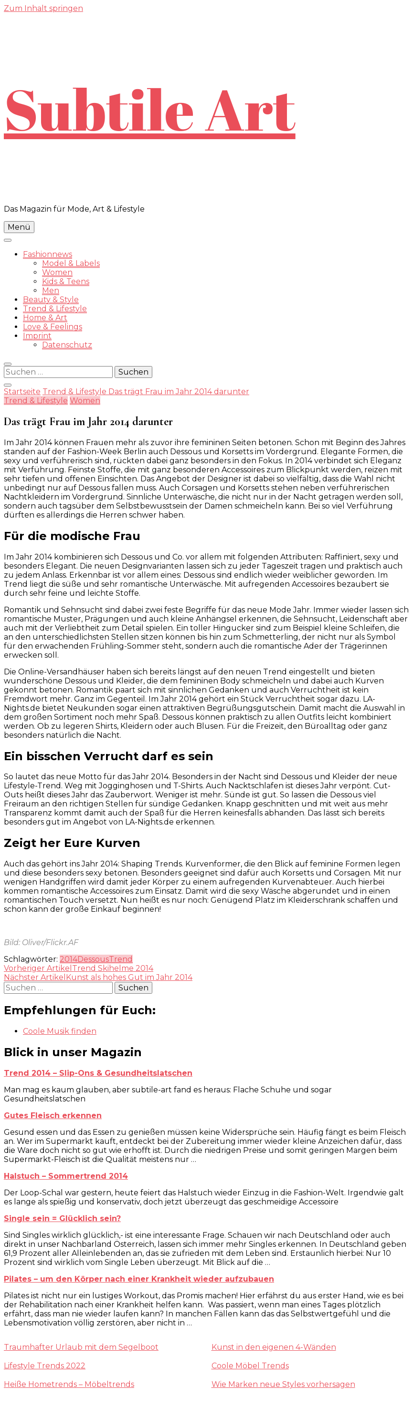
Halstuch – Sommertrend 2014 (66, 1176)
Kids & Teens (65, 281)
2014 (68, 959)
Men (50, 290)
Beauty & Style (51, 299)
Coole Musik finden (59, 1031)
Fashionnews (47, 254)
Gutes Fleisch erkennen (53, 1115)
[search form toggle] (7, 364)
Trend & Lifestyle (55, 308)
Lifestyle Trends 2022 (44, 1365)
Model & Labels (71, 263)
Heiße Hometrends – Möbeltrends (69, 1384)
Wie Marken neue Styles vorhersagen (283, 1384)
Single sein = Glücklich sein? (62, 1218)
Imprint (37, 335)
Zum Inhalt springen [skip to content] (43, 8)
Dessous (93, 959)
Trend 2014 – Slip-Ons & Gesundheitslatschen (98, 1073)
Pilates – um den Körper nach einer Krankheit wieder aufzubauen (139, 1279)
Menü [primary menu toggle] (19, 227)
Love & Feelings (52, 326)
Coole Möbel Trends (250, 1365)
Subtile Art (150, 108)
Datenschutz (67, 344)
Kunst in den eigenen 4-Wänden (274, 1347)
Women (57, 272)
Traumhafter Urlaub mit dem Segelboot (81, 1347)
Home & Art (45, 317)
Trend (121, 959)
